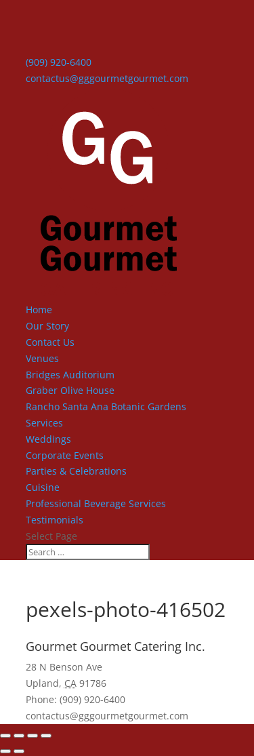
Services (44, 422)
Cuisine (43, 487)
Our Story (47, 325)
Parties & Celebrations (76, 470)
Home (39, 309)
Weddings (48, 439)
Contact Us (50, 342)
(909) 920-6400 (58, 62)
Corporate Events (65, 455)
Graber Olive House (70, 390)
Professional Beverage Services (96, 503)
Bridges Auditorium (70, 374)
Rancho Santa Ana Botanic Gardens (106, 406)
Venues (42, 358)
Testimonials (54, 519)
